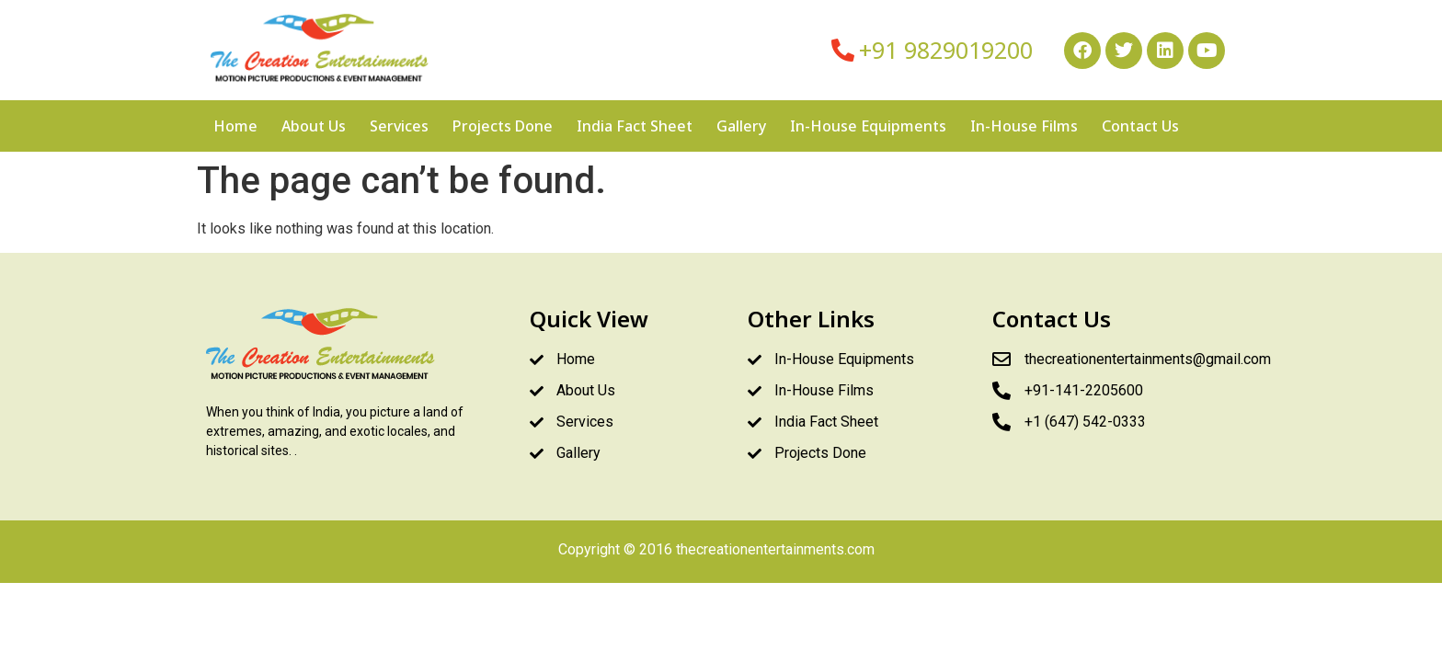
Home (235, 126)
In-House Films (1024, 126)
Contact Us (1140, 126)
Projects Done (502, 126)
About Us (313, 126)
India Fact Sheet (634, 126)
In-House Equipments (868, 126)
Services (399, 126)
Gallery (741, 126)
